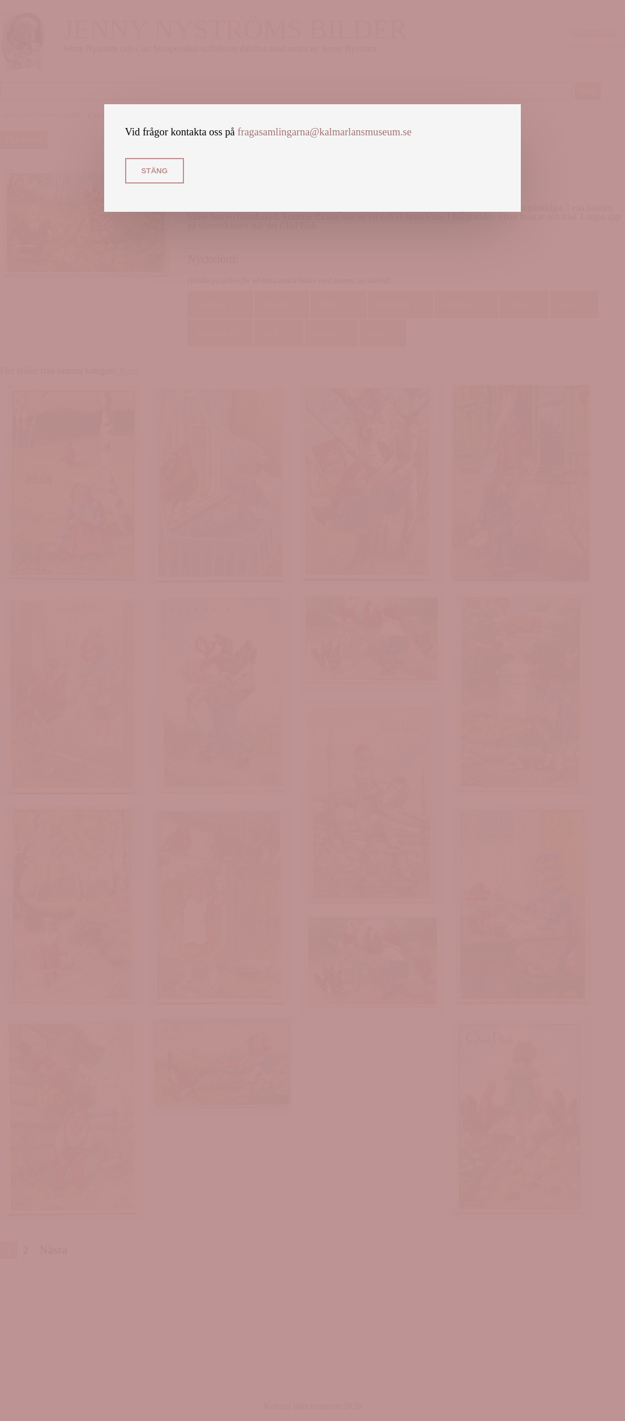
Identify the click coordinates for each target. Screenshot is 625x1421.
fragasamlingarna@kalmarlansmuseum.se (324, 132)
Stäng (154, 171)
